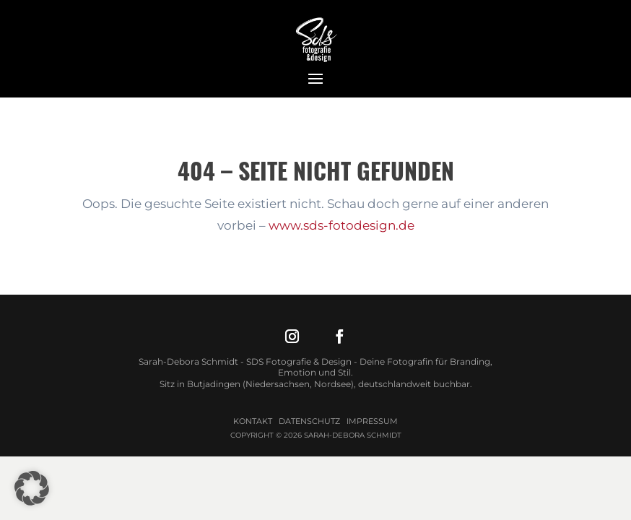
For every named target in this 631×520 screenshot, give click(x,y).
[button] (32, 488)
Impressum (372, 421)
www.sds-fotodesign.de (341, 225)
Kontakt (252, 421)
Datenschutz (309, 421)
